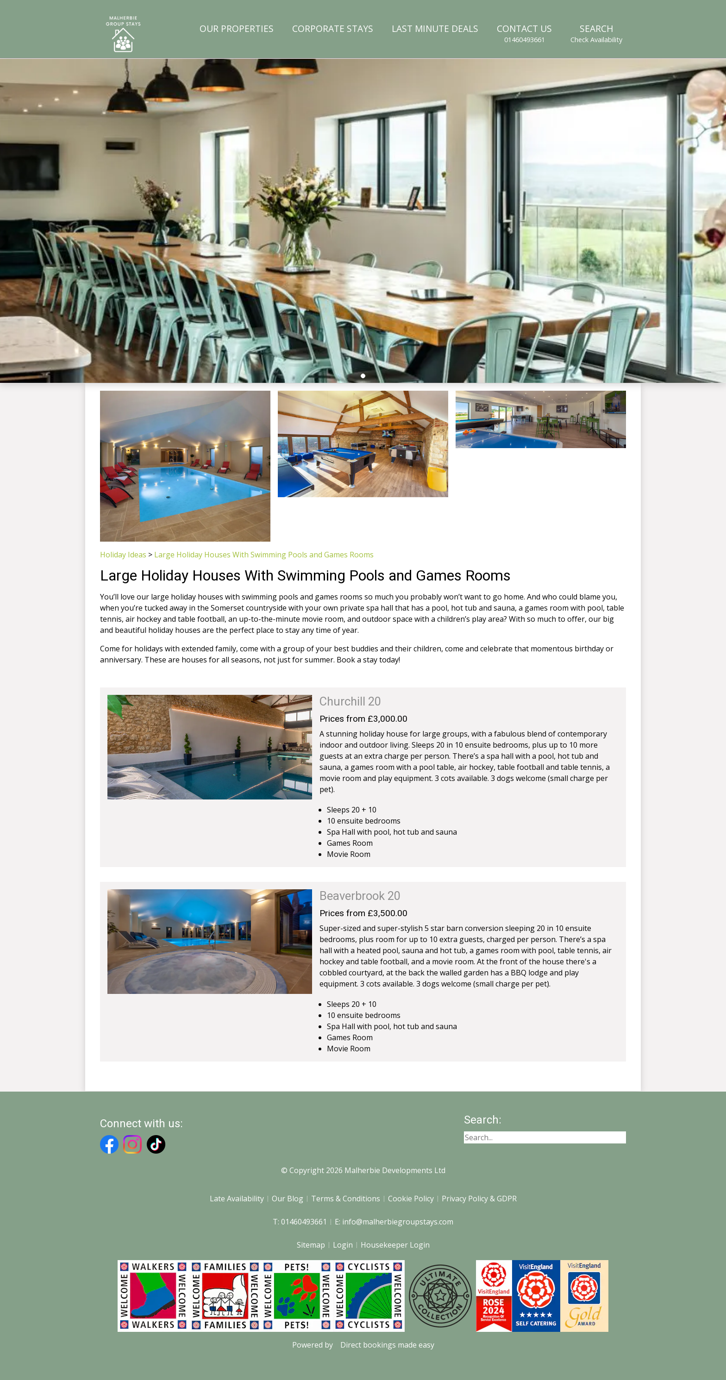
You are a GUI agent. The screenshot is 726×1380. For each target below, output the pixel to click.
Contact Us (524, 33)
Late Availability (237, 1198)
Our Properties (237, 28)
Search (596, 33)
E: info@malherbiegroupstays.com (394, 1222)
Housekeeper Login (395, 1245)
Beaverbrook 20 (360, 896)
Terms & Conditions (345, 1198)
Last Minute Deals (435, 28)
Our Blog (287, 1198)
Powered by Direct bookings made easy (363, 1345)
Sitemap (311, 1245)
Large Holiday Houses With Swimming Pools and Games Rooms (264, 555)
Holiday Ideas (123, 555)
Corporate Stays (332, 28)
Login (343, 1245)
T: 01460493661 (300, 1222)
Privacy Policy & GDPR (479, 1198)
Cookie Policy (411, 1198)
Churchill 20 (350, 701)
